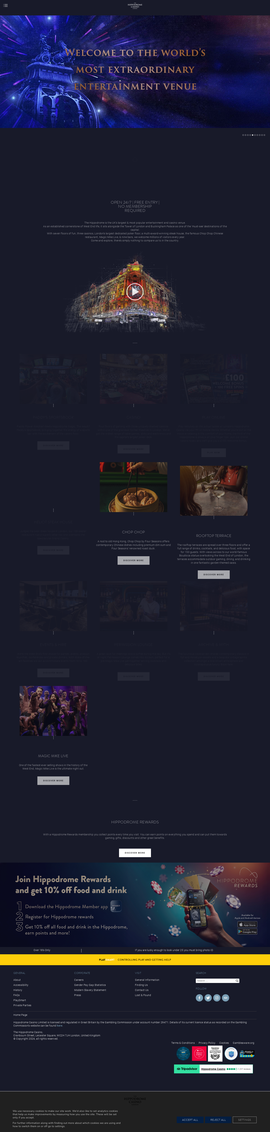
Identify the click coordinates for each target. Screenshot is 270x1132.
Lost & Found (143, 995)
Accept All (190, 1119)
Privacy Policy (207, 1042)
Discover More (133, 562)
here (59, 1025)
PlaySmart (19, 1000)
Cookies (224, 1042)
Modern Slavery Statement (90, 990)
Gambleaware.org (243, 1042)
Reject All (218, 1119)
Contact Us (141, 990)
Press (77, 995)
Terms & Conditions (183, 1042)
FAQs (16, 995)
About (17, 979)
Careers (79, 979)
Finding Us (141, 985)
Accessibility (20, 985)
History (17, 990)
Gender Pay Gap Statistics (90, 985)
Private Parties (22, 1005)
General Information (147, 979)
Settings (244, 1119)
